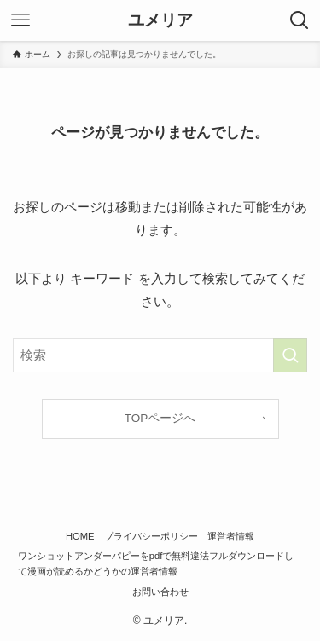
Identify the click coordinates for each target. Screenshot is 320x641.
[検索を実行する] (290, 355)
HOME (80, 536)
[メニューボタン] (20, 20)
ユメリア (160, 21)
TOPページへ (160, 418)
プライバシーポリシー (151, 536)
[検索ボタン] (299, 20)
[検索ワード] (160, 355)
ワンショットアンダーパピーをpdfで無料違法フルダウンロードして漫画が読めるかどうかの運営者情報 (156, 563)
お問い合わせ (160, 591)
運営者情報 (230, 536)
